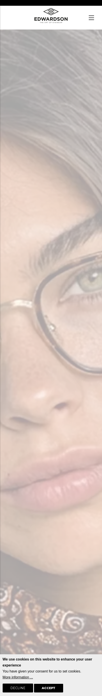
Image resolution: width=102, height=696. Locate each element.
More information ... (18, 683)
